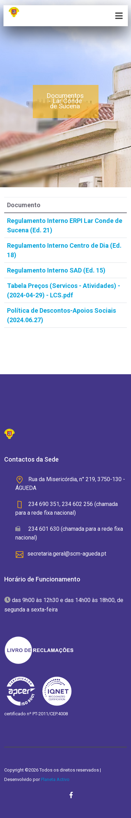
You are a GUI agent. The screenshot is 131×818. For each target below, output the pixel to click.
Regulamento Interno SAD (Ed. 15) (56, 270)
